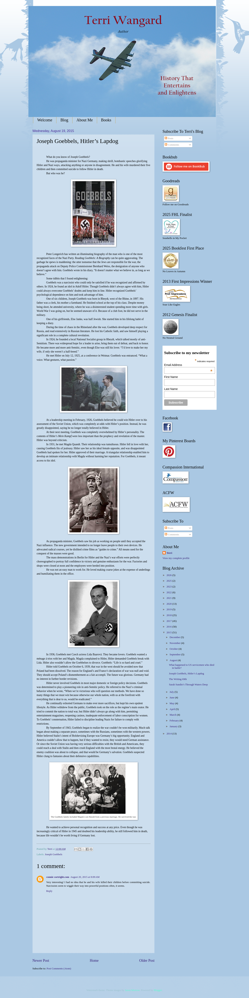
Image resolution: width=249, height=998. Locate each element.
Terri (169, 553)
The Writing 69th (178, 679)
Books (106, 120)
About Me (84, 120)
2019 (169, 609)
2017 (169, 621)
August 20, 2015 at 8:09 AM (84, 877)
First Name (171, 377)
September (175, 654)
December (175, 637)
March (173, 714)
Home (94, 961)
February (175, 720)
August (174, 660)
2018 (169, 615)
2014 (169, 733)
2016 (169, 626)
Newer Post (40, 961)
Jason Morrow (132, 990)
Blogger (158, 990)
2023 (169, 586)
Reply (49, 891)
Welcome (44, 120)
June (172, 697)
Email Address (188, 365)
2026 (169, 575)
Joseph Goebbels (53, 854)
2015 (169, 632)
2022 (169, 592)
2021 (169, 598)
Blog (64, 120)
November (175, 643)
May (172, 703)
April (173, 709)
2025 (169, 580)
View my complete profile (176, 558)
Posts (169, 138)
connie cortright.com (57, 877)
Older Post (147, 961)
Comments (172, 144)
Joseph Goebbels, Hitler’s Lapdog (186, 673)
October (174, 649)
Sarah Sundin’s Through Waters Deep (188, 684)
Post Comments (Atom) (59, 968)
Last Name (171, 389)
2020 (169, 603)
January (174, 726)
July (172, 692)
